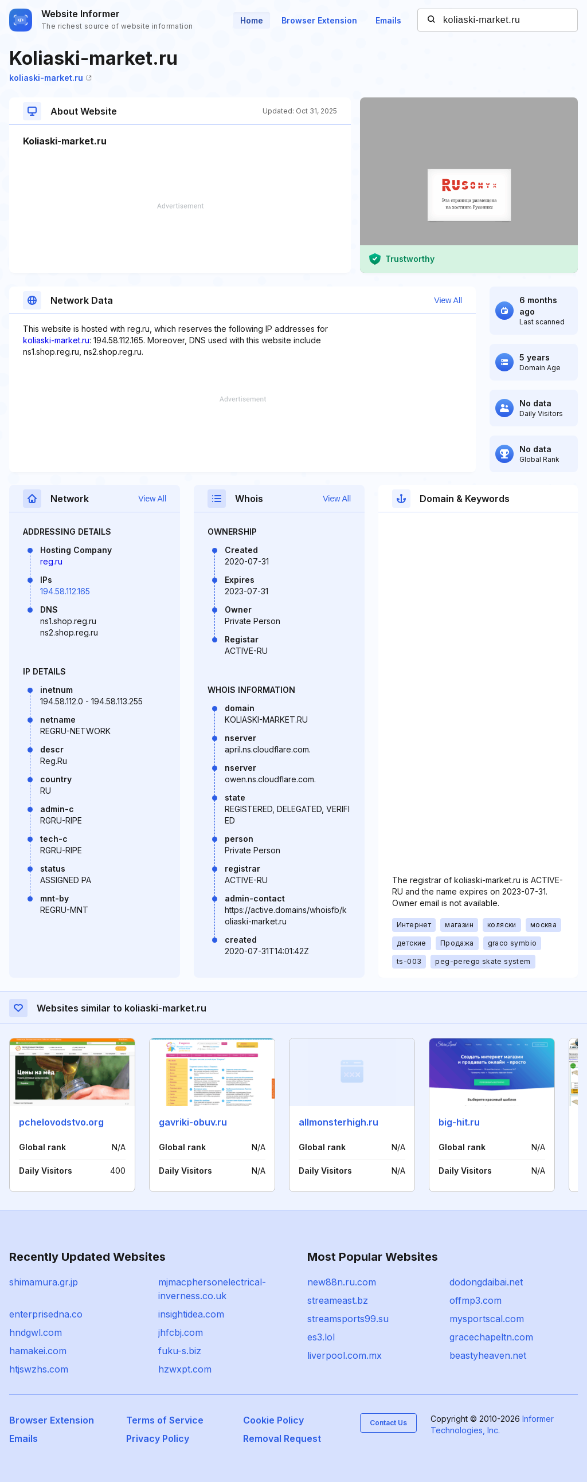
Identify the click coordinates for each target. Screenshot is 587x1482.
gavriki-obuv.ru (193, 1122)
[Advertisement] (180, 238)
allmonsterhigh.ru (338, 1122)
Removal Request (282, 1438)
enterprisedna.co (46, 1314)
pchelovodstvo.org (61, 1122)
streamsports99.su (348, 1318)
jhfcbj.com (180, 1332)
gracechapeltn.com (491, 1337)
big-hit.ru (459, 1122)
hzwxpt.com (185, 1369)
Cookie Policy (273, 1420)
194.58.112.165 (65, 591)
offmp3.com (475, 1300)
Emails (388, 20)
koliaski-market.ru (50, 78)
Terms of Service (165, 1420)
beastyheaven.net (487, 1355)
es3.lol (321, 1337)
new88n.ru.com (341, 1282)
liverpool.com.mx (344, 1355)
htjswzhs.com (38, 1369)
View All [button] (448, 300)
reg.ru (51, 561)
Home (251, 20)
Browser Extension (319, 20)
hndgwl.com (35, 1332)
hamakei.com (37, 1350)
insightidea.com (191, 1314)
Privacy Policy (157, 1438)
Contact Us (388, 1422)
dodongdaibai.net (486, 1282)
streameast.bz (337, 1300)
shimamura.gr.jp (43, 1282)
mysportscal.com (486, 1318)
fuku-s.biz (179, 1350)
